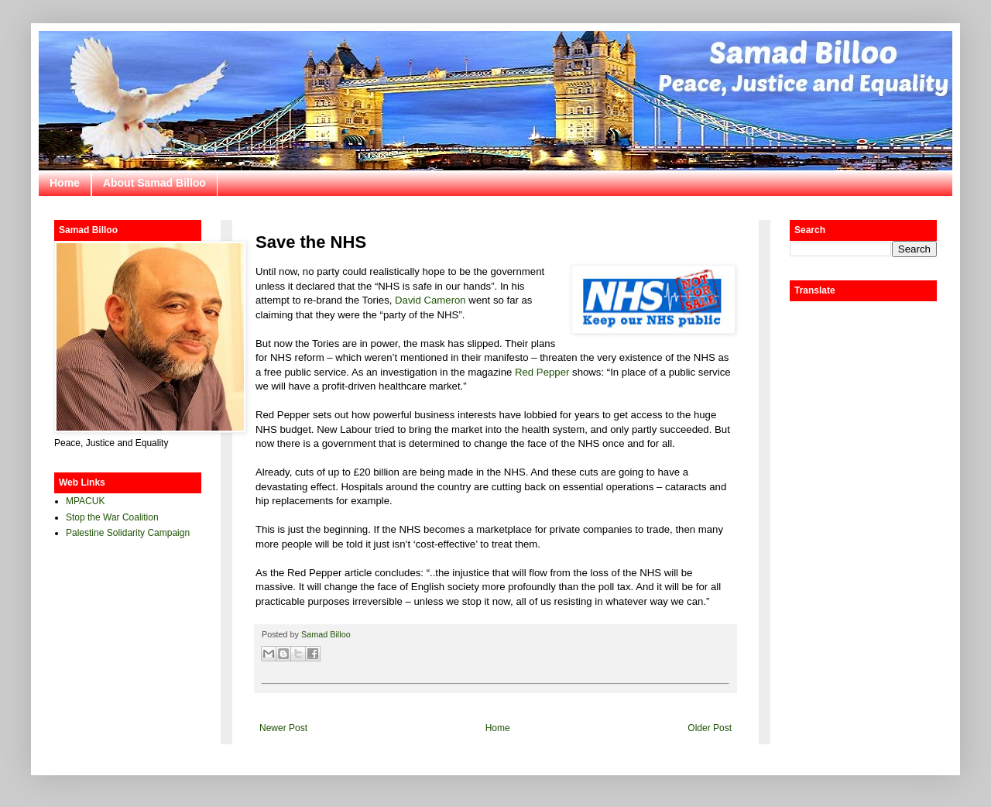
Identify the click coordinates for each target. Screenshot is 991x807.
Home (65, 183)
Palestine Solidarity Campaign (128, 532)
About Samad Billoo (154, 183)
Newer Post (283, 728)
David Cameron (430, 300)
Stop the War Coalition (112, 517)
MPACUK (85, 501)
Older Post (710, 728)
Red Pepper (542, 372)
